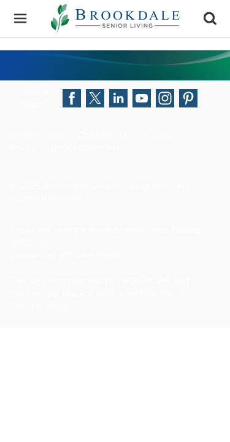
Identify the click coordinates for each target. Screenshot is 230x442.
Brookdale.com (84, 147)
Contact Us (102, 135)
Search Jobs (36, 135)
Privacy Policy (92, 293)
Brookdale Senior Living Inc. (106, 186)
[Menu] (20, 18)
